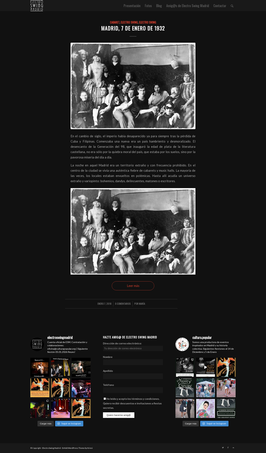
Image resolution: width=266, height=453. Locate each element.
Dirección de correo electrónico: (133, 346)
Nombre (107, 356)
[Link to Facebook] (228, 447)
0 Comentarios (123, 303)
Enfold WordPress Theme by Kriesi (77, 448)
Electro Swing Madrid (51, 448)
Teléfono (108, 384)
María (142, 303)
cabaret (114, 22)
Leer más (133, 286)
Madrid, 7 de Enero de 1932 (133, 28)
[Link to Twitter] (222, 447)
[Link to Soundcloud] (233, 447)
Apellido (108, 370)
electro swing (129, 22)
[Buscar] (232, 5)
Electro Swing (147, 22)
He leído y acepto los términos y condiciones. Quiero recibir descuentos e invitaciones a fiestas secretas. (132, 403)
